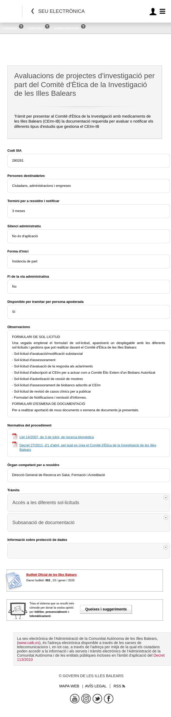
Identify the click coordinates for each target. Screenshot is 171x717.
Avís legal (96, 686)
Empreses (35, 28)
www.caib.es (28, 643)
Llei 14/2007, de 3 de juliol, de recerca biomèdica (56, 437)
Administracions (66, 28)
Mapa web (69, 686)
